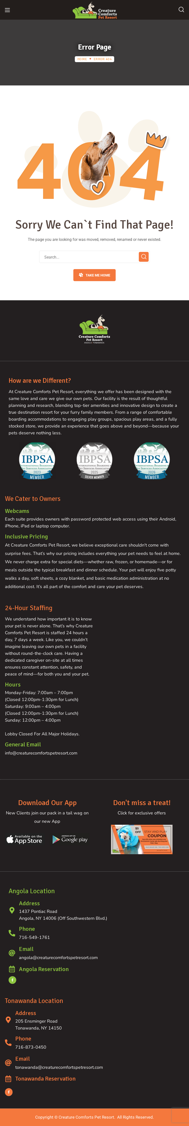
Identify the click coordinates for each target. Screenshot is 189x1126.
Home (82, 59)
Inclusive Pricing (26, 536)
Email (26, 949)
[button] (181, 10)
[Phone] (12, 933)
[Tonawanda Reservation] (8, 1078)
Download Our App (47, 802)
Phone (27, 929)
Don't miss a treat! (142, 802)
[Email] (12, 953)
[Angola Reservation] (12, 969)
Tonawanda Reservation (45, 1078)
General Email (23, 744)
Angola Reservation (44, 969)
